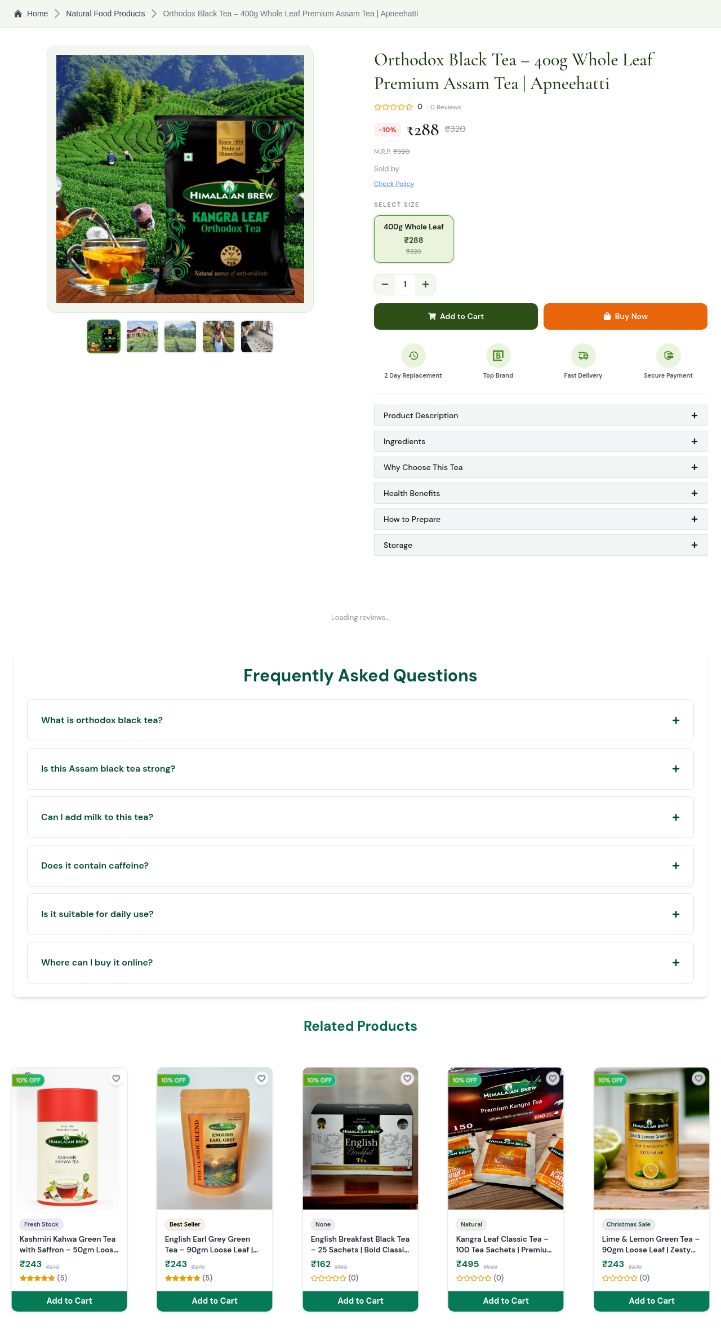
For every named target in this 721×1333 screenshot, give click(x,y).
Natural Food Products (105, 13)
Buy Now (625, 316)
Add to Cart (456, 316)
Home (31, 13)
